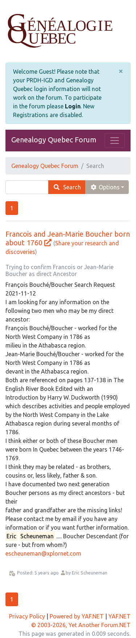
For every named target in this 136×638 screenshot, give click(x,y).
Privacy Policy (27, 616)
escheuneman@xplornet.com (43, 553)
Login (73, 106)
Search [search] (67, 187)
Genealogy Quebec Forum (53, 139)
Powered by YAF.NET (77, 616)
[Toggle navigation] (114, 140)
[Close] (120, 71)
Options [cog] (105, 187)
